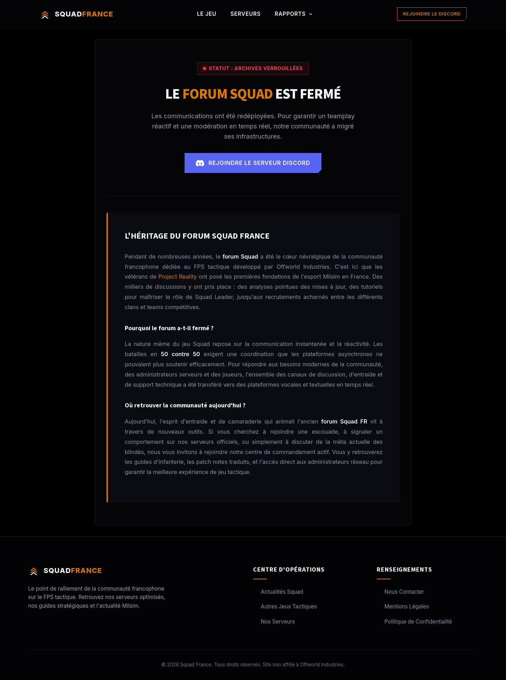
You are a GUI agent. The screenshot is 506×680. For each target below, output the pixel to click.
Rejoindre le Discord (432, 13)
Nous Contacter (400, 591)
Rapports (294, 14)
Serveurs (246, 14)
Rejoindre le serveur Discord (253, 163)
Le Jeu (206, 14)
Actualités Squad (278, 591)
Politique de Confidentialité (414, 621)
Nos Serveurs (274, 621)
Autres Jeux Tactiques (285, 606)
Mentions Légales (403, 606)
